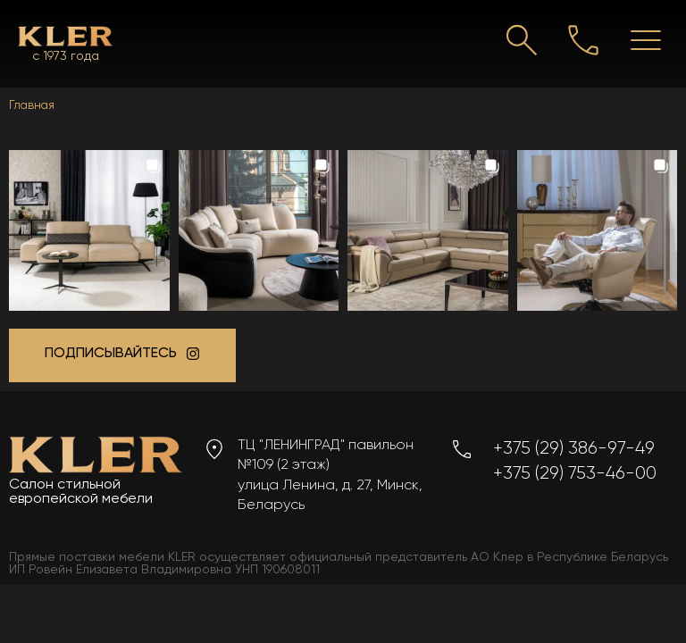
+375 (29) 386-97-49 (574, 448)
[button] (89, 230)
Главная (31, 105)
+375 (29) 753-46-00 (575, 473)
